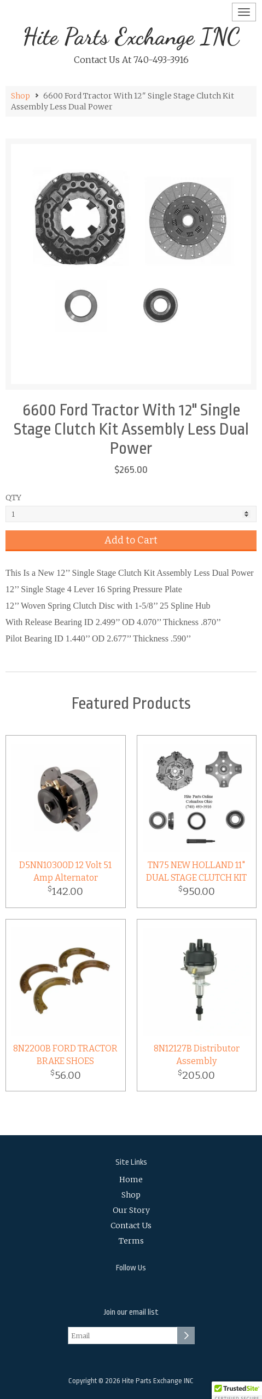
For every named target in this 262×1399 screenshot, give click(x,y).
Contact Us (131, 1225)
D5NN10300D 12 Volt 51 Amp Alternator (65, 871)
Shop (20, 96)
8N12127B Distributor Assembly (197, 1054)
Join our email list (131, 1312)
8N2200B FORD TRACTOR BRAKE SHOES (65, 1054)
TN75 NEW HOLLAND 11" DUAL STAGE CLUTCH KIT (196, 871)
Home (131, 1179)
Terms (131, 1241)
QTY (13, 497)
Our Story (131, 1210)
